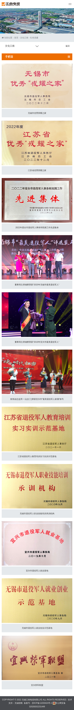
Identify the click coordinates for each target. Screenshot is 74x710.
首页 (16, 38)
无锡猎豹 (19, 703)
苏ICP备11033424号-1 (42, 703)
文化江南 (24, 38)
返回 (68, 46)
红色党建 (34, 38)
